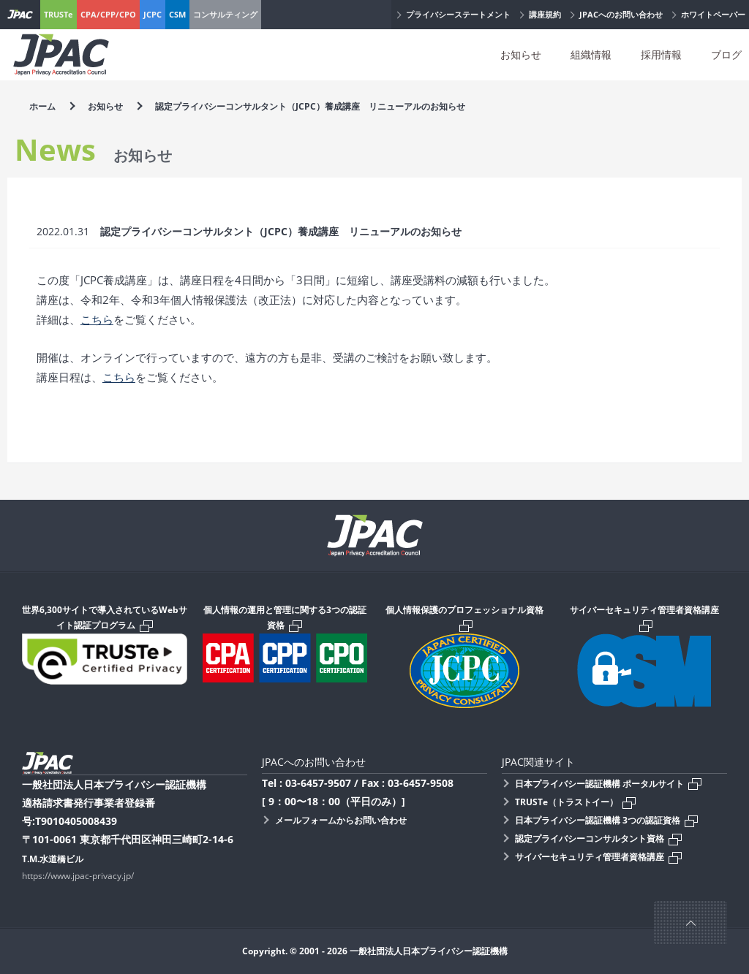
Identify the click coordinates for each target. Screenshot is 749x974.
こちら (96, 319)
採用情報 (661, 54)
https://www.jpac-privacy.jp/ (78, 876)
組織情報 (591, 54)
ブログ (726, 54)
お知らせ (520, 54)
